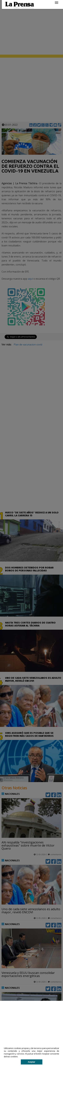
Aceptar (31, 1061)
